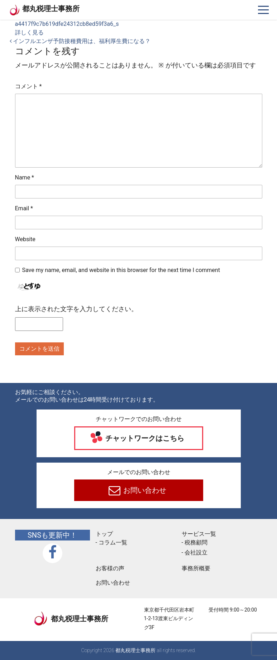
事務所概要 (196, 568)
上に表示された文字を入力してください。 (76, 309)
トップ (104, 533)
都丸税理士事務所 (51, 8)
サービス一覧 (199, 533)
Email (24, 208)
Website (25, 239)
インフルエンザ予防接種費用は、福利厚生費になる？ (80, 41)
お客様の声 (110, 568)
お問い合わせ (143, 490)
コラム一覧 (113, 542)
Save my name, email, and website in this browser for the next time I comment (121, 270)
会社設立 (196, 552)
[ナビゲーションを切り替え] (263, 10)
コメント (28, 86)
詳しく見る (29, 32)
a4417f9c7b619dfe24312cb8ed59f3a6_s (67, 23)
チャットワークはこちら (144, 438)
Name (24, 177)
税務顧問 (196, 542)
